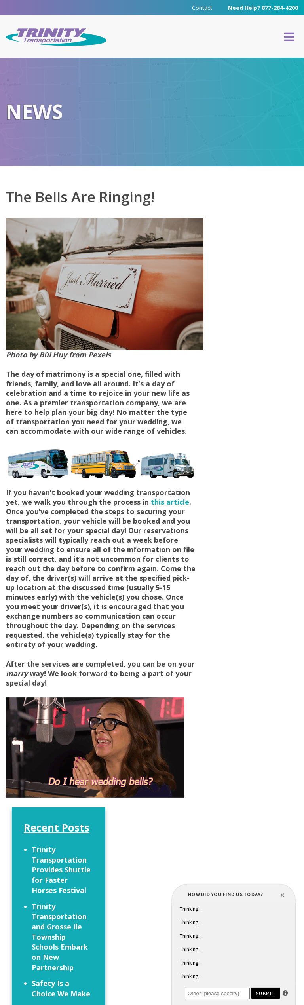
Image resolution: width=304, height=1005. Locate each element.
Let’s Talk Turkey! (243, 395)
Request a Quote (57, 862)
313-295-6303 (140, 918)
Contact (202, 7)
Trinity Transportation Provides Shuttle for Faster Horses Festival (255, 251)
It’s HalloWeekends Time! (253, 427)
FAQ (127, 860)
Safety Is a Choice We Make (255, 369)
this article (170, 502)
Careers (163, 860)
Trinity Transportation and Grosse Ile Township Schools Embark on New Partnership (254, 317)
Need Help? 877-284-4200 (263, 7)
